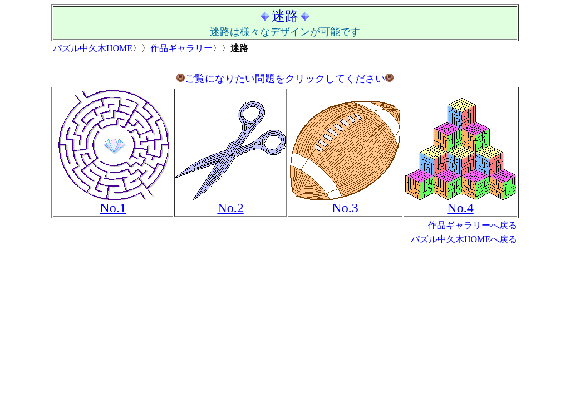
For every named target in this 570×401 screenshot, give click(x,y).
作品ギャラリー (181, 48)
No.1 (113, 207)
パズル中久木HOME (92, 48)
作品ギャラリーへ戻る (472, 225)
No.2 (230, 207)
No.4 (460, 207)
